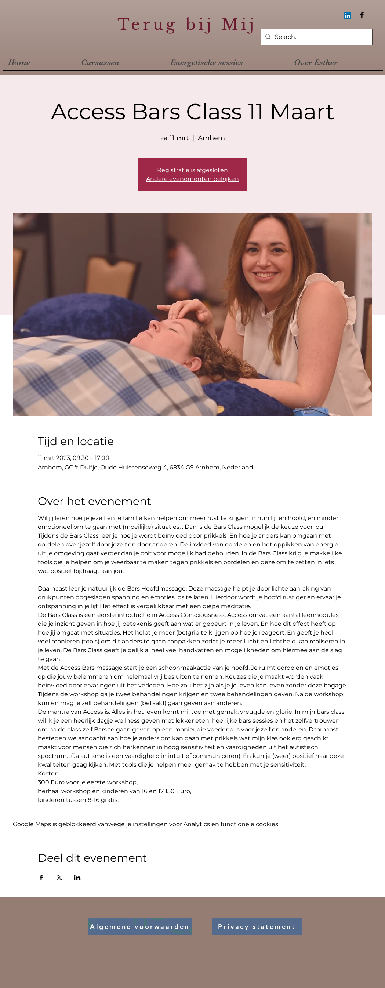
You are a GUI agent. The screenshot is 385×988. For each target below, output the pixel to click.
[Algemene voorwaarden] (140, 926)
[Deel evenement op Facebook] (41, 877)
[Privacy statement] (257, 926)
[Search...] (316, 37)
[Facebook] (361, 15)
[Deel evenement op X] (59, 877)
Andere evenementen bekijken (192, 178)
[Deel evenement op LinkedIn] (77, 877)
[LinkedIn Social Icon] (347, 15)
